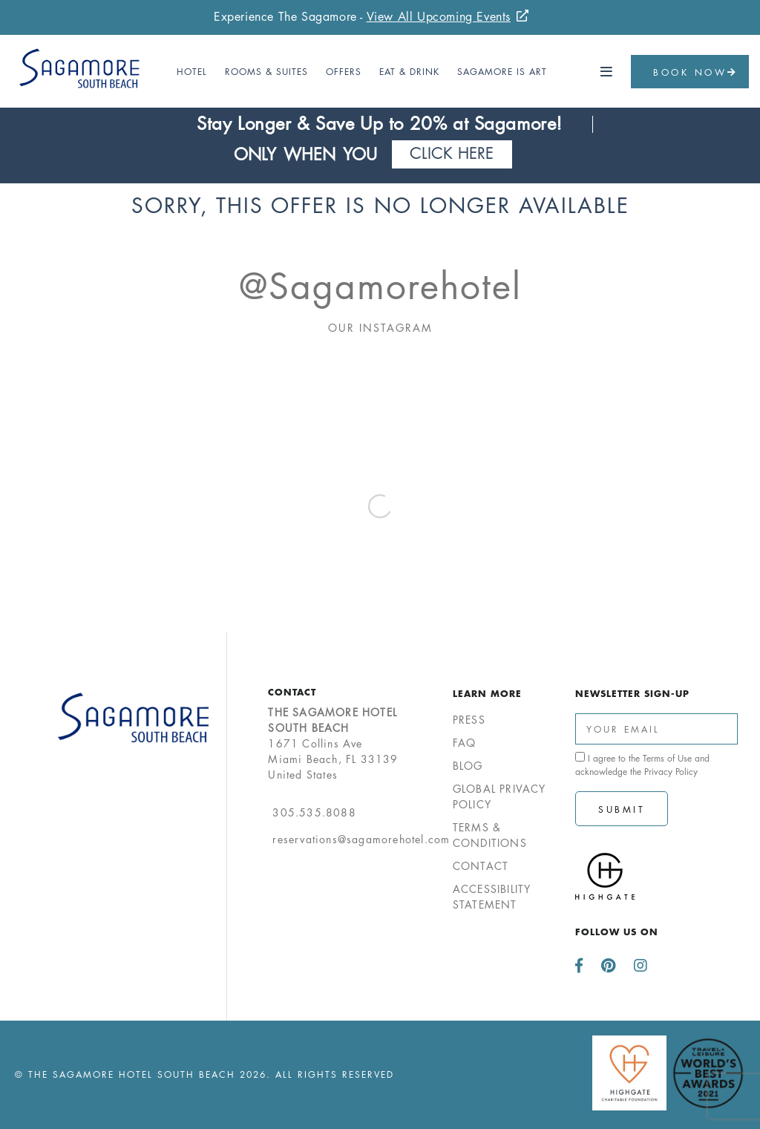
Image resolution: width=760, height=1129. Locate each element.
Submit (621, 809)
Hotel (192, 71)
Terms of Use (667, 758)
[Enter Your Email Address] (656, 729)
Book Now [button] (695, 72)
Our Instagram (380, 328)
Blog (468, 766)
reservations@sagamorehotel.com (361, 839)
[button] (607, 72)
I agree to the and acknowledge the (642, 765)
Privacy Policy (671, 771)
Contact (292, 691)
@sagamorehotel (380, 287)
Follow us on (616, 931)
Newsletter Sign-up (632, 693)
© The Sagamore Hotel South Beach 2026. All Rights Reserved (204, 1074)
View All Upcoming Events (439, 16)
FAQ (464, 743)
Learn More (487, 693)
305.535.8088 (314, 812)
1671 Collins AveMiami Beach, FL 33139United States (333, 743)
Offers (343, 71)
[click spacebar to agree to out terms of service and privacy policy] (580, 757)
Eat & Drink (409, 71)
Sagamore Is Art (502, 71)
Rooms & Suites (266, 71)
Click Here (452, 154)
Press (469, 720)
